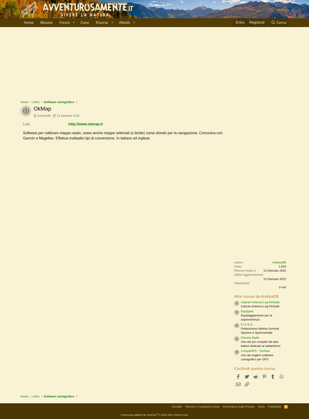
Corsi (84, 23)
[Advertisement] (154, 66)
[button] (73, 22)
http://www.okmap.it (85, 124)
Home (29, 23)
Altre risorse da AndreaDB (256, 296)
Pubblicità (274, 406)
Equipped (247, 311)
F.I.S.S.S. (247, 324)
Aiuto (261, 406)
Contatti (177, 406)
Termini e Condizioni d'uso (202, 406)
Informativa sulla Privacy (239, 406)
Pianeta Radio (250, 337)
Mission (46, 23)
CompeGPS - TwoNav (255, 351)
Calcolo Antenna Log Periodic (260, 302)
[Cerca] (279, 22)
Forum (65, 23)
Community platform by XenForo (154, 415)
